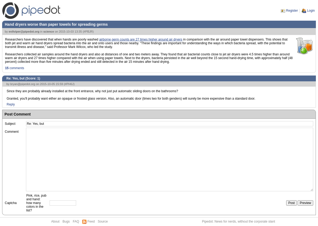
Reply (11, 104)
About (55, 221)
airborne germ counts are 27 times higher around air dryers (140, 39)
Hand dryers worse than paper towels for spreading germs (56, 24)
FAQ (76, 221)
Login (311, 10)
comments (14, 68)
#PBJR (88, 31)
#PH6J (69, 84)
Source (103, 221)
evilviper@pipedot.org (24, 31)
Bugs (66, 221)
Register (292, 10)
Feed (91, 221)
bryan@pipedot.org (22, 84)
